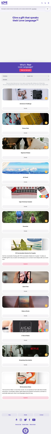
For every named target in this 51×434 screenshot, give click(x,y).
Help (9, 415)
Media (25, 415)
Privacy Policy (25, 424)
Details (25, 108)
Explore (25, 264)
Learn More (34, 9)
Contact (41, 415)
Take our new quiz (25, 70)
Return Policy (33, 424)
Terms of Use (18, 424)
